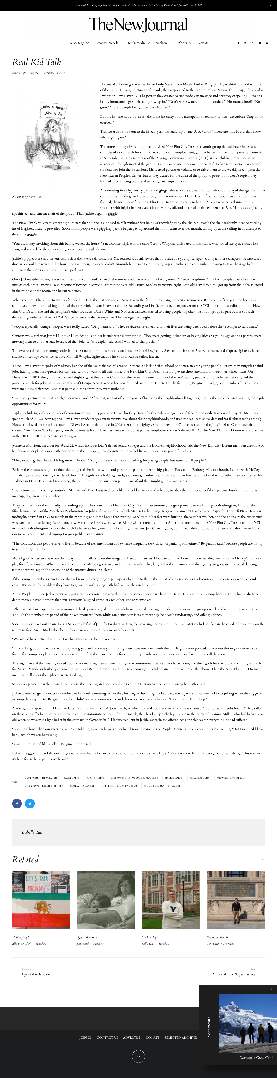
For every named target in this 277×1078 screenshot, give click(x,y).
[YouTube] (259, 43)
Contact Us (107, 1038)
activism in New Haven (42, 778)
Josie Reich (83, 944)
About (182, 42)
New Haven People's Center (45, 786)
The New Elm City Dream (121, 786)
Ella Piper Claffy (22, 944)
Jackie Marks (174, 778)
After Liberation (87, 937)
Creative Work (106, 42)
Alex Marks (72, 778)
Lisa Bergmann (200, 778)
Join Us (86, 1038)
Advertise (132, 1038)
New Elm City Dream (231, 778)
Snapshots (35, 73)
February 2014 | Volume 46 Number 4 (135, 778)
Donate (203, 42)
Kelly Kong (148, 944)
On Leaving (149, 937)
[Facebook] (238, 43)
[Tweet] (30, 803)
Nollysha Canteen (83, 786)
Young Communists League (163, 786)
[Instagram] (252, 43)
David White (96, 778)
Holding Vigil (20, 937)
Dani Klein (213, 944)
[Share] (17, 803)
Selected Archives (181, 1038)
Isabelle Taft (19, 73)
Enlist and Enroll (217, 937)
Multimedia (137, 42)
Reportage (76, 42)
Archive (162, 42)
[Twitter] (245, 43)
